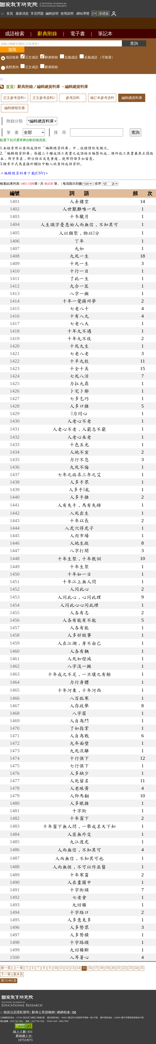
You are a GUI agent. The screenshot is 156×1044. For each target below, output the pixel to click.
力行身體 (79, 682)
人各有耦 (79, 651)
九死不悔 (79, 467)
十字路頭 (79, 942)
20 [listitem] (113, 968)
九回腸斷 (79, 949)
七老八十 (79, 308)
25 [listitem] (141, 968)
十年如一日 (79, 574)
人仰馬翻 (79, 795)
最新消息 (22, 13)
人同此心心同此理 (79, 605)
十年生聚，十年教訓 (79, 558)
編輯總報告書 (14, 108)
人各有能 (79, 627)
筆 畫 (25, 132)
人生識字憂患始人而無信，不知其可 (79, 224)
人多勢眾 (79, 927)
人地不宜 (79, 452)
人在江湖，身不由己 (79, 643)
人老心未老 (79, 437)
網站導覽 (82, 13)
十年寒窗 (79, 874)
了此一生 (79, 278)
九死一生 (79, 256)
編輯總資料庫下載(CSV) (24, 173)
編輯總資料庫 (131, 98)
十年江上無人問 (79, 581)
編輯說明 (52, 13)
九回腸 (79, 904)
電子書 (77, 33)
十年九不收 (79, 338)
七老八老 (79, 353)
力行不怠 (79, 459)
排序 (106, 183)
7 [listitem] (38, 968)
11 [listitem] (61, 968)
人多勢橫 (79, 934)
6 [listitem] (33, 968)
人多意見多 (79, 919)
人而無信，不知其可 (79, 849)
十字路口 (79, 912)
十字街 (79, 810)
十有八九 (79, 316)
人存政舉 (79, 705)
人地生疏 (79, 543)
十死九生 (79, 346)
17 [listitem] (95, 968)
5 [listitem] (27, 968)
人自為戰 (79, 735)
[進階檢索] (12, 49)
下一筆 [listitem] (6, 974)
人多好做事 (79, 635)
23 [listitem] (130, 968)
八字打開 (79, 550)
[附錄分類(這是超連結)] (42, 121)
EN (94, 13)
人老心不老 (79, 421)
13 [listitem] (72, 968)
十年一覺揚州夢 (79, 301)
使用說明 (67, 13)
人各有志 (79, 612)
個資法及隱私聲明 (16, 1012)
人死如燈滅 (79, 658)
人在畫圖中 (79, 882)
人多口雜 (79, 406)
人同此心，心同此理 (79, 597)
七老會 (79, 897)
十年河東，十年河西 (79, 690)
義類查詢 (10, 67)
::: (2, 13)
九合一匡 (79, 286)
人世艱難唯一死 (79, 208)
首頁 (9, 13)
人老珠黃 (79, 788)
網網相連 (63, 1012)
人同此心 (79, 589)
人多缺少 (79, 773)
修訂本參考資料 (102, 98)
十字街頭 (79, 889)
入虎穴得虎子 (79, 528)
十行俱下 (79, 758)
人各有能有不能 (79, 620)
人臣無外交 (79, 834)
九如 (79, 248)
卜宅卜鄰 (79, 391)
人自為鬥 (79, 720)
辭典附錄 (47, 33)
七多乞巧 (79, 398)
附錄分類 (31, 121)
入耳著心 (79, 957)
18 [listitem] (101, 968)
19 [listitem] (107, 968)
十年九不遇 (79, 331)
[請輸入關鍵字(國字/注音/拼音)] (61, 43)
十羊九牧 (79, 361)
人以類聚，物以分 (79, 233)
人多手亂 (79, 489)
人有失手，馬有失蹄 (79, 505)
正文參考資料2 (43, 98)
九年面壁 (79, 743)
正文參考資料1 (14, 98)
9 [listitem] (50, 968)
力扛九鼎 (79, 383)
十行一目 (79, 271)
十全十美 (79, 368)
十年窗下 (79, 818)
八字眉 (79, 713)
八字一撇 (79, 293)
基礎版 (104, 13)
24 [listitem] (136, 968)
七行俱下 (79, 765)
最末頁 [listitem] (18, 974)
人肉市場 (79, 535)
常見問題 (37, 13)
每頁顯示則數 (77, 183)
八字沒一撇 (79, 666)
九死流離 (79, 750)
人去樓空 (79, 201)
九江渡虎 (79, 841)
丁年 (79, 241)
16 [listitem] (90, 968)
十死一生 (79, 263)
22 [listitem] (124, 968)
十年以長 (79, 520)
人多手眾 (79, 482)
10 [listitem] (55, 968)
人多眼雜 (79, 803)
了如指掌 (79, 728)
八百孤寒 (79, 698)
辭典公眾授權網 (43, 1012)
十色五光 (79, 444)
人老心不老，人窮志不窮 (79, 429)
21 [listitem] (118, 968)
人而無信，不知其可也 (79, 858)
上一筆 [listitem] (18, 968)
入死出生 (79, 513)
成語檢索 (14, 33)
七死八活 (79, 376)
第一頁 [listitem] (6, 968)
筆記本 (105, 33)
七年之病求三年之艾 (79, 474)
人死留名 (79, 780)
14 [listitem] (78, 968)
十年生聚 (79, 566)
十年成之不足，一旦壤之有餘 (79, 674)
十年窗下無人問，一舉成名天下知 (79, 826)
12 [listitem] (66, 968)
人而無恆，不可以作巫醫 (79, 866)
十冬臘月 (79, 216)
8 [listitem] (44, 968)
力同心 (79, 413)
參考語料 (73, 98)
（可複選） (67, 57)
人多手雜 (79, 497)
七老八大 (79, 323)
